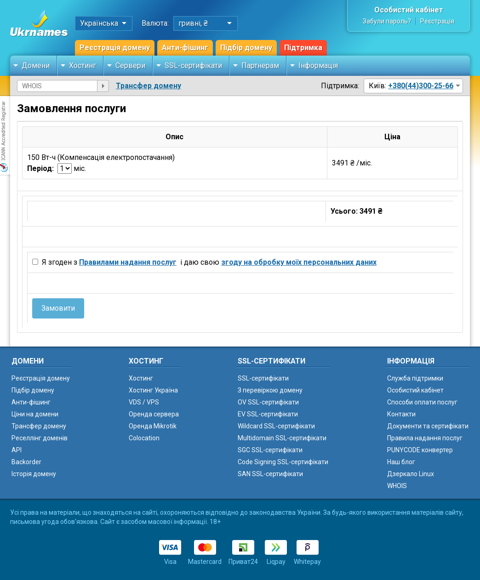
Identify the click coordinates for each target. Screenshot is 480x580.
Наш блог (401, 462)
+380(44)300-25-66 (420, 85)
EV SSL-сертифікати (268, 414)
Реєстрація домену (115, 47)
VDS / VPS (144, 402)
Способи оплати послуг (422, 402)
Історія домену (33, 474)
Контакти (401, 414)
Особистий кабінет (408, 10)
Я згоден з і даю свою (208, 262)
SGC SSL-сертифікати (270, 450)
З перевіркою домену (270, 390)
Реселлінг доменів (39, 438)
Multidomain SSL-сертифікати (282, 438)
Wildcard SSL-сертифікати (276, 426)
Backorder (26, 462)
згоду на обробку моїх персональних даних (299, 262)
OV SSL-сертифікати (268, 402)
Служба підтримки (415, 378)
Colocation (144, 438)
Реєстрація (437, 21)
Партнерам (260, 65)
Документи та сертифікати (428, 426)
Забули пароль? (387, 21)
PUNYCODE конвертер (420, 450)
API (16, 450)
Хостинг (82, 65)
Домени (36, 65)
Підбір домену (246, 47)
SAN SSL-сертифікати (270, 474)
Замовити (58, 308)
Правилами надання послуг (128, 262)
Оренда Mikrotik (153, 426)
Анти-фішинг (185, 47)
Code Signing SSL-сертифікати (283, 462)
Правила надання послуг (425, 438)
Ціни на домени (34, 414)
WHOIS (397, 485)
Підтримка (303, 47)
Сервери (130, 65)
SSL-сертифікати (193, 65)
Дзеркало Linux (410, 474)
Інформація (318, 65)
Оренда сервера (154, 414)
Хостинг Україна (153, 390)
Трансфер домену (148, 85)
